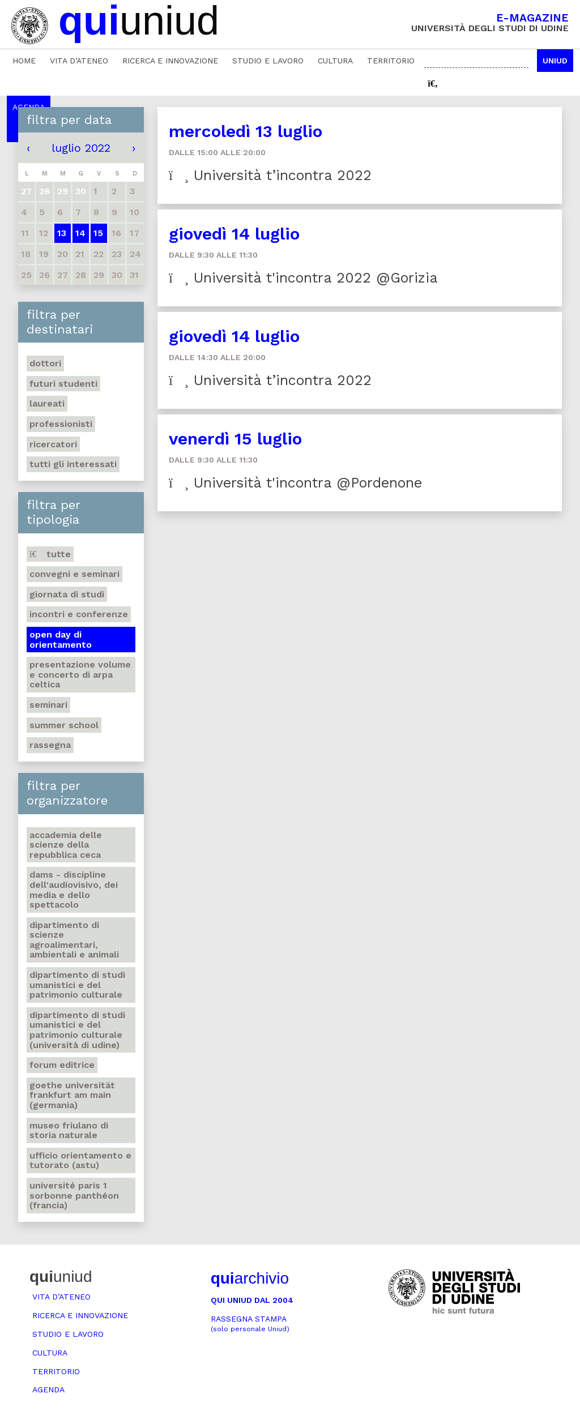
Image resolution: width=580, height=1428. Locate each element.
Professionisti (60, 423)
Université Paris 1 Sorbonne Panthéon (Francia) (74, 1195)
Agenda (48, 1389)
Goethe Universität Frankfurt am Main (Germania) (72, 1095)
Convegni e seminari (74, 573)
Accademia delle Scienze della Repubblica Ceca (65, 845)
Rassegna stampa (250, 1323)
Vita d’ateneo (79, 60)
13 (61, 233)
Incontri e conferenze (78, 614)
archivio (250, 1278)
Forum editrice (62, 1064)
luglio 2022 (81, 148)
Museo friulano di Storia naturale (68, 1130)
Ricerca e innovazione (170, 60)
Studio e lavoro (268, 60)
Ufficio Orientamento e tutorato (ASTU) (80, 1160)
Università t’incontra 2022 (270, 175)
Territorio (391, 60)
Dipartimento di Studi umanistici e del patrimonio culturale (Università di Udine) (77, 1030)
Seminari (48, 704)
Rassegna (50, 744)
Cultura (335, 60)
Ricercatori (53, 444)
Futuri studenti (63, 383)
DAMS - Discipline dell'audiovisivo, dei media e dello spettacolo (73, 889)
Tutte (50, 554)
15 (98, 233)
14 (80, 233)
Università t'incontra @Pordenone (295, 482)
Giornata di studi (66, 594)
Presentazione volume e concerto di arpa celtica (80, 674)
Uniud (555, 60)
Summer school (64, 725)
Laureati (47, 403)
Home (24, 60)
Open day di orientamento (60, 639)
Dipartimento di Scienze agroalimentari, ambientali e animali (74, 940)
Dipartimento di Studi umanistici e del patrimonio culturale (77, 984)
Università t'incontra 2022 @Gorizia (303, 278)
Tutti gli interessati (73, 464)
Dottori (45, 363)
